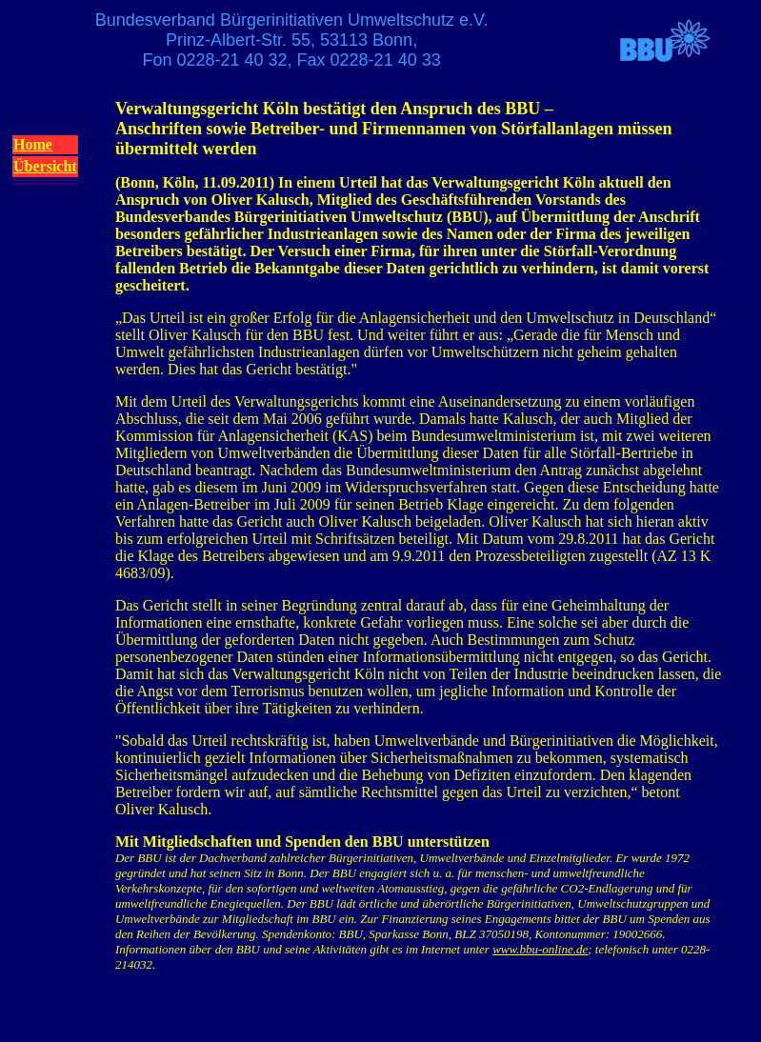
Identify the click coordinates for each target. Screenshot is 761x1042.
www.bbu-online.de (540, 949)
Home (32, 144)
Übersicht (45, 166)
